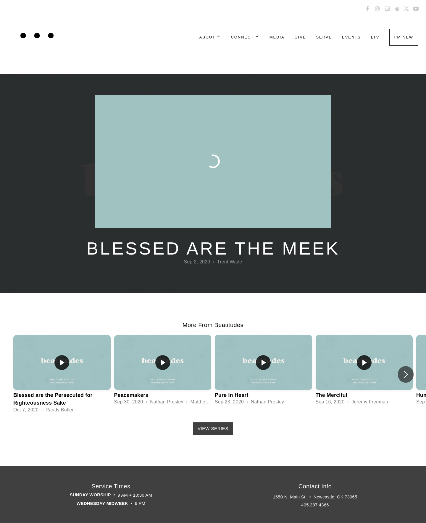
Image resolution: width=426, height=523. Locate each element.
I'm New (403, 37)
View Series (213, 428)
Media (277, 37)
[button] (406, 374)
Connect (245, 37)
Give (300, 37)
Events (351, 37)
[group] (62, 374)
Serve (324, 37)
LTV (375, 37)
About (210, 37)
